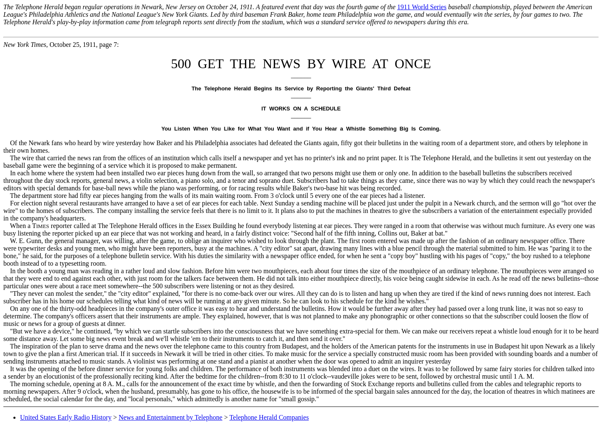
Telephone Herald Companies (269, 417)
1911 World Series (421, 6)
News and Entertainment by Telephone (170, 417)
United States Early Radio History (66, 417)
